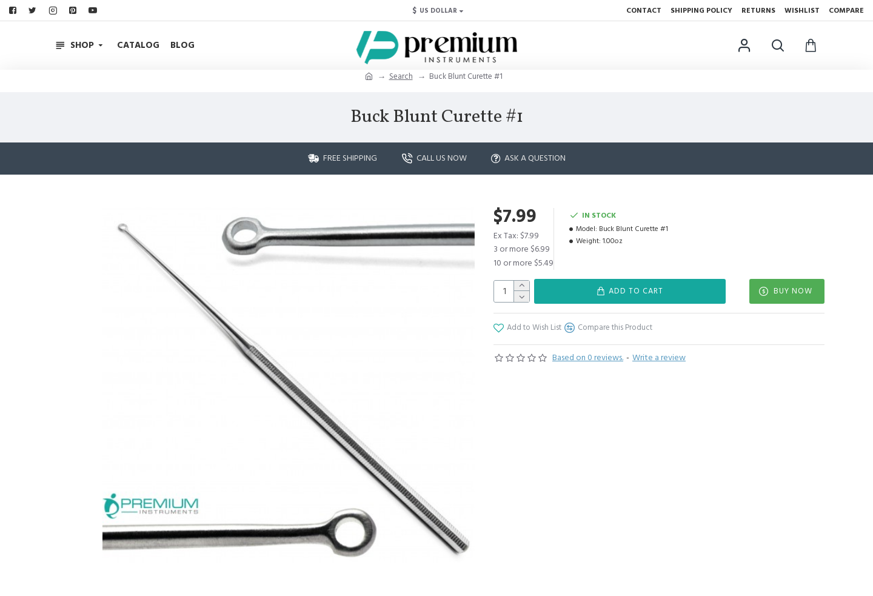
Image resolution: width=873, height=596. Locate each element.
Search (401, 76)
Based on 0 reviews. (587, 358)
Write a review (659, 358)
